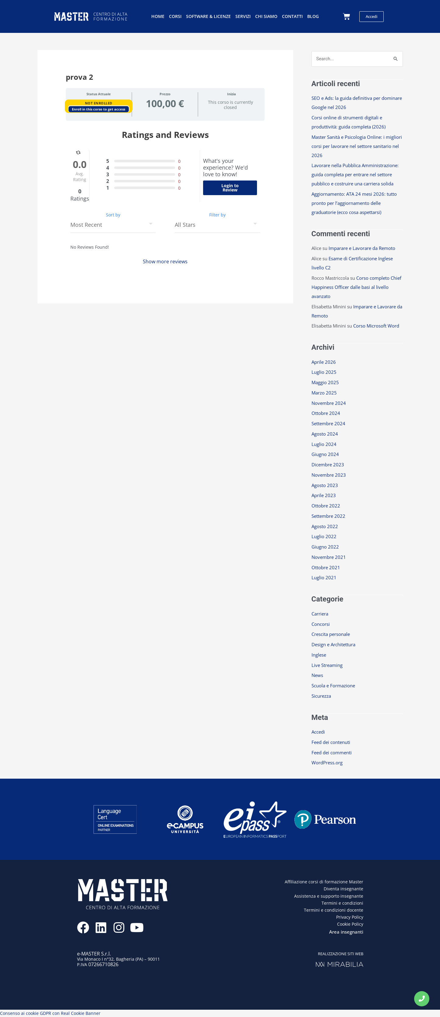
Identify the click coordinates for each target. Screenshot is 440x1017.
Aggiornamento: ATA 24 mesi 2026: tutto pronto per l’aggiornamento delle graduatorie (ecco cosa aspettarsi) (354, 203)
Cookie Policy (350, 924)
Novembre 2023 (329, 475)
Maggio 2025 (325, 382)
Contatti (292, 16)
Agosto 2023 (325, 485)
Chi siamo (266, 16)
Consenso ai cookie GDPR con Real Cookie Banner (50, 1013)
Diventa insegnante (343, 889)
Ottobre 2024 (326, 413)
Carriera (320, 614)
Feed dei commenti (332, 752)
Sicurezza (321, 696)
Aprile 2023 (324, 495)
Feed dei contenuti (331, 742)
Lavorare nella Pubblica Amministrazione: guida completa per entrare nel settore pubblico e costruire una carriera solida (355, 174)
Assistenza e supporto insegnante (328, 896)
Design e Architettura (333, 644)
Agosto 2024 (325, 434)
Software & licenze (208, 16)
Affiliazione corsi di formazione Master (324, 882)
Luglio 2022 (324, 536)
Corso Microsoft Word (376, 326)
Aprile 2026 (324, 362)
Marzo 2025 (324, 393)
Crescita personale (331, 634)
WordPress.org (327, 762)
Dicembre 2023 (328, 464)
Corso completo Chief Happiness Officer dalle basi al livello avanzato (356, 287)
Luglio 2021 (324, 577)
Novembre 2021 (329, 557)
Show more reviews (165, 261)
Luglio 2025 (324, 372)
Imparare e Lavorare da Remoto (362, 248)
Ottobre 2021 (326, 567)
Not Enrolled (98, 103)
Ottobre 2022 (326, 506)
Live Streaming (327, 665)
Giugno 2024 (325, 454)
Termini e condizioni (342, 903)
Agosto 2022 (325, 526)
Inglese (319, 655)
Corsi (175, 16)
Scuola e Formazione (333, 685)
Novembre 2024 (329, 403)
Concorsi (321, 624)
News (317, 675)
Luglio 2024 (324, 444)
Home (157, 16)
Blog (313, 16)
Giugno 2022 (325, 547)
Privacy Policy (349, 917)
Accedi (318, 732)
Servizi (243, 16)
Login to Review (230, 188)
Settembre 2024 (328, 423)
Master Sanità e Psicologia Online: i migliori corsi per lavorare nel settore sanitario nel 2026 (357, 146)
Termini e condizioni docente (333, 910)
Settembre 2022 (328, 516)
